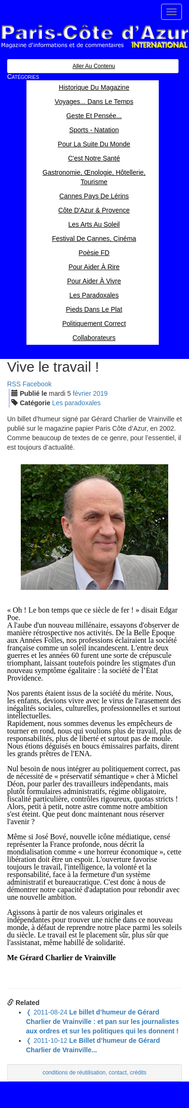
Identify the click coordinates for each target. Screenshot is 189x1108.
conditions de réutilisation (74, 1072)
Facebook (37, 384)
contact (118, 1072)
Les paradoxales (76, 403)
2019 (100, 393)
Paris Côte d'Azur (94, 37)
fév (82, 393)
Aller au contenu (93, 66)
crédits (138, 1072)
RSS (14, 384)
